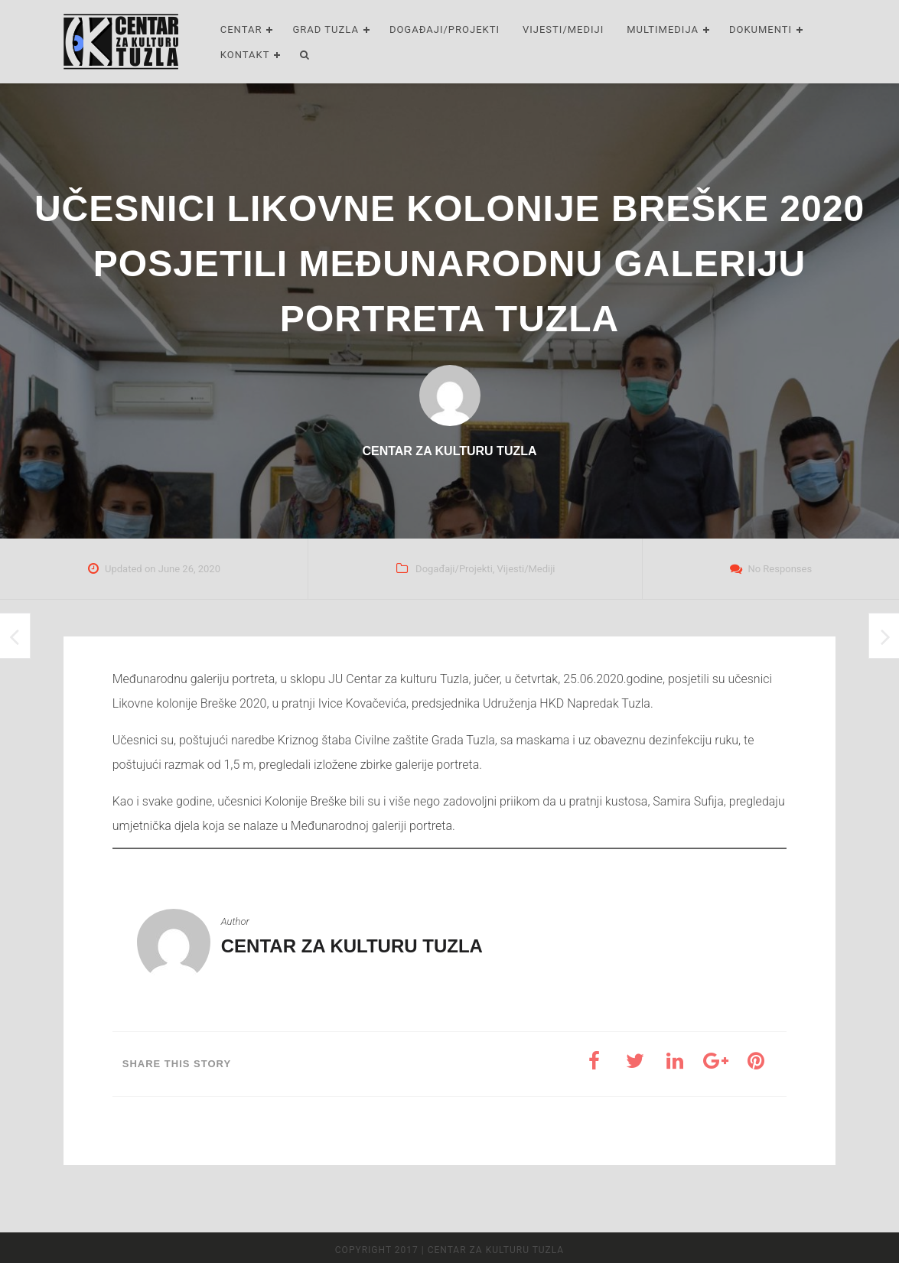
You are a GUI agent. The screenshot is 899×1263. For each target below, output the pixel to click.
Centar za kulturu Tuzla (352, 946)
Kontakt (245, 54)
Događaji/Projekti (444, 29)
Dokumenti (760, 29)
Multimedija (663, 29)
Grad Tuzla (325, 29)
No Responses (780, 569)
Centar (241, 29)
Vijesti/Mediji (563, 29)
